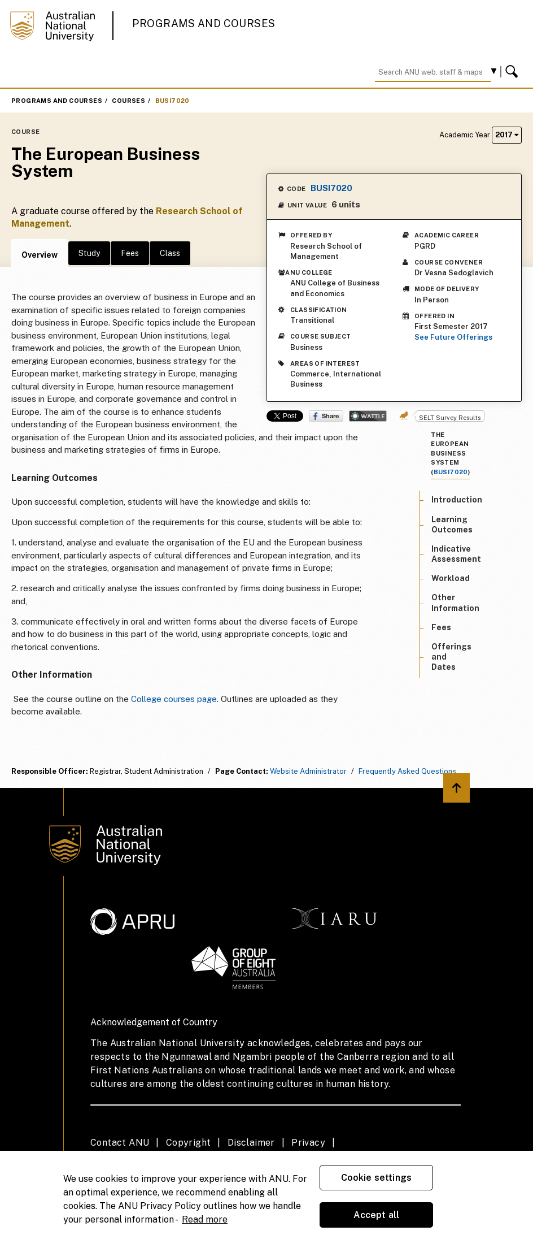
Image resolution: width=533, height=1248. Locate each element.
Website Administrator (308, 771)
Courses (128, 100)
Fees (130, 253)
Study (89, 253)
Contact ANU (119, 1142)
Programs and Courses (204, 23)
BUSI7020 (172, 100)
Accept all (376, 1215)
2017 (506, 135)
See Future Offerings (453, 337)
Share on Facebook (326, 416)
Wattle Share (368, 416)
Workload (450, 578)
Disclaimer (251, 1142)
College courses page (174, 699)
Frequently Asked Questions (407, 771)
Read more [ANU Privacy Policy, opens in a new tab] (205, 1219)
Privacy (308, 1142)
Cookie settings (376, 1177)
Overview (39, 254)
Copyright (188, 1142)
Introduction (456, 499)
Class (170, 253)
